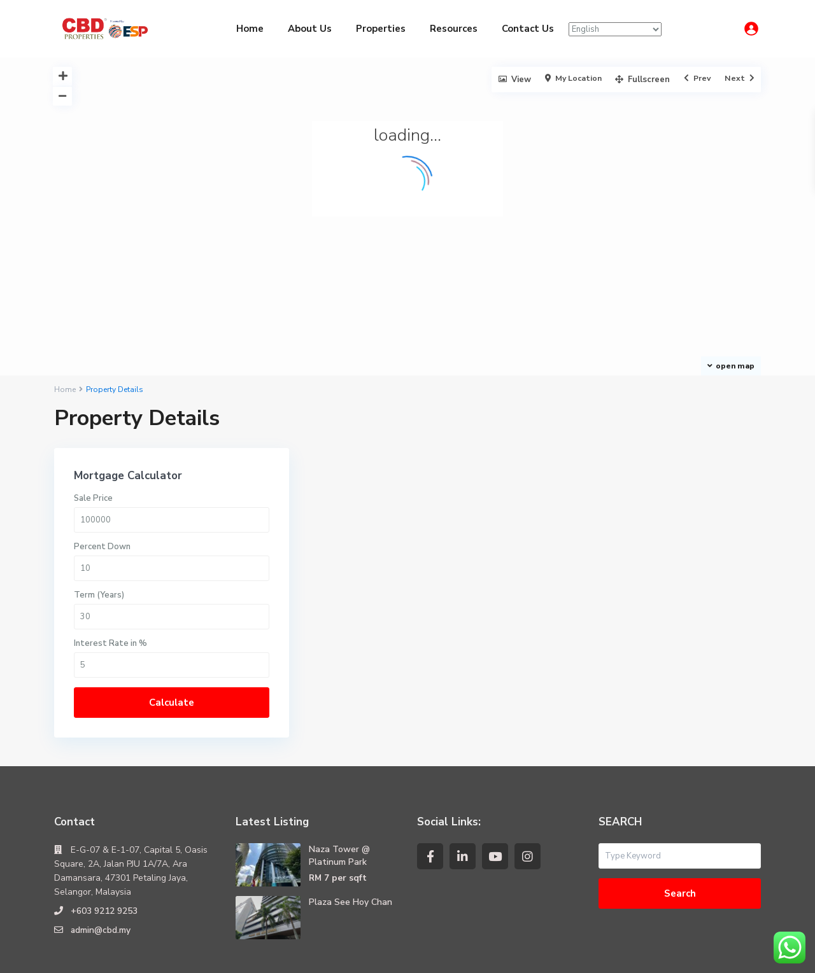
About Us (310, 28)
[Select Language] (615, 29)
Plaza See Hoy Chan (350, 858)
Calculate (661, 658)
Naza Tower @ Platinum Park (339, 811)
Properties (381, 28)
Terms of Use (733, 954)
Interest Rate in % (618, 599)
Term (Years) (607, 551)
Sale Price (601, 454)
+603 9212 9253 (104, 867)
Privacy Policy (659, 954)
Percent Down (610, 502)
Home (250, 28)
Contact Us (528, 28)
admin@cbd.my (101, 886)
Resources (454, 28)
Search (680, 849)
